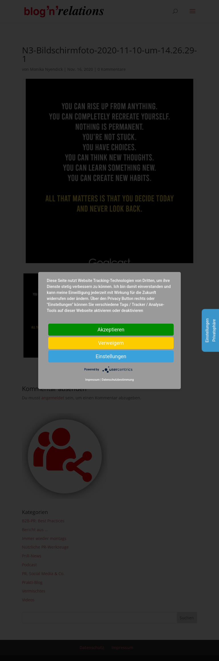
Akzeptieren (111, 329)
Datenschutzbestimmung (118, 379)
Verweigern (111, 343)
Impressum (92, 379)
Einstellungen (111, 356)
